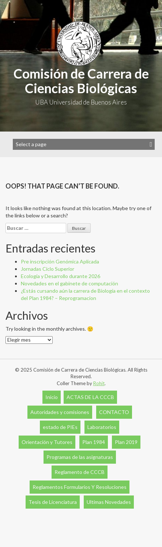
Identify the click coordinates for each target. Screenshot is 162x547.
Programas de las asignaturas (79, 457)
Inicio (51, 397)
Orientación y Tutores (47, 442)
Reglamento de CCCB (79, 472)
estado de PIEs (60, 427)
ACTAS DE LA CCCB (90, 397)
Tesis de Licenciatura (53, 502)
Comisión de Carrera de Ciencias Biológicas (81, 80)
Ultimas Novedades (109, 502)
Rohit (99, 383)
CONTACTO (114, 412)
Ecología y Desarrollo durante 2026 (60, 276)
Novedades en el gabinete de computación (69, 283)
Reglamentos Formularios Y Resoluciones (80, 487)
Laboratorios (101, 427)
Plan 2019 (126, 442)
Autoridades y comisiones (59, 412)
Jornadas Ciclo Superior (47, 269)
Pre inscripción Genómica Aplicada (60, 261)
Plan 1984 (93, 442)
